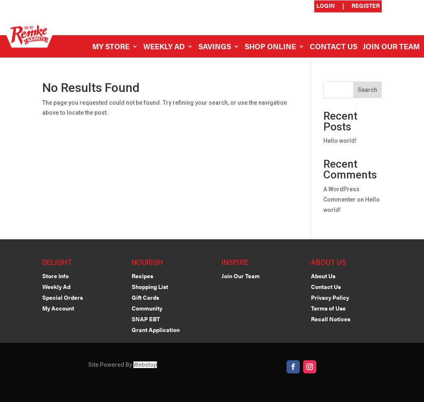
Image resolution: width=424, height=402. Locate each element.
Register (366, 6)
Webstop (145, 364)
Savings (214, 47)
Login (325, 6)
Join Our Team (391, 47)
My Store (111, 47)
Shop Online (270, 47)
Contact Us (333, 47)
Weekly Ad (164, 47)
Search (367, 90)
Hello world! (340, 140)
